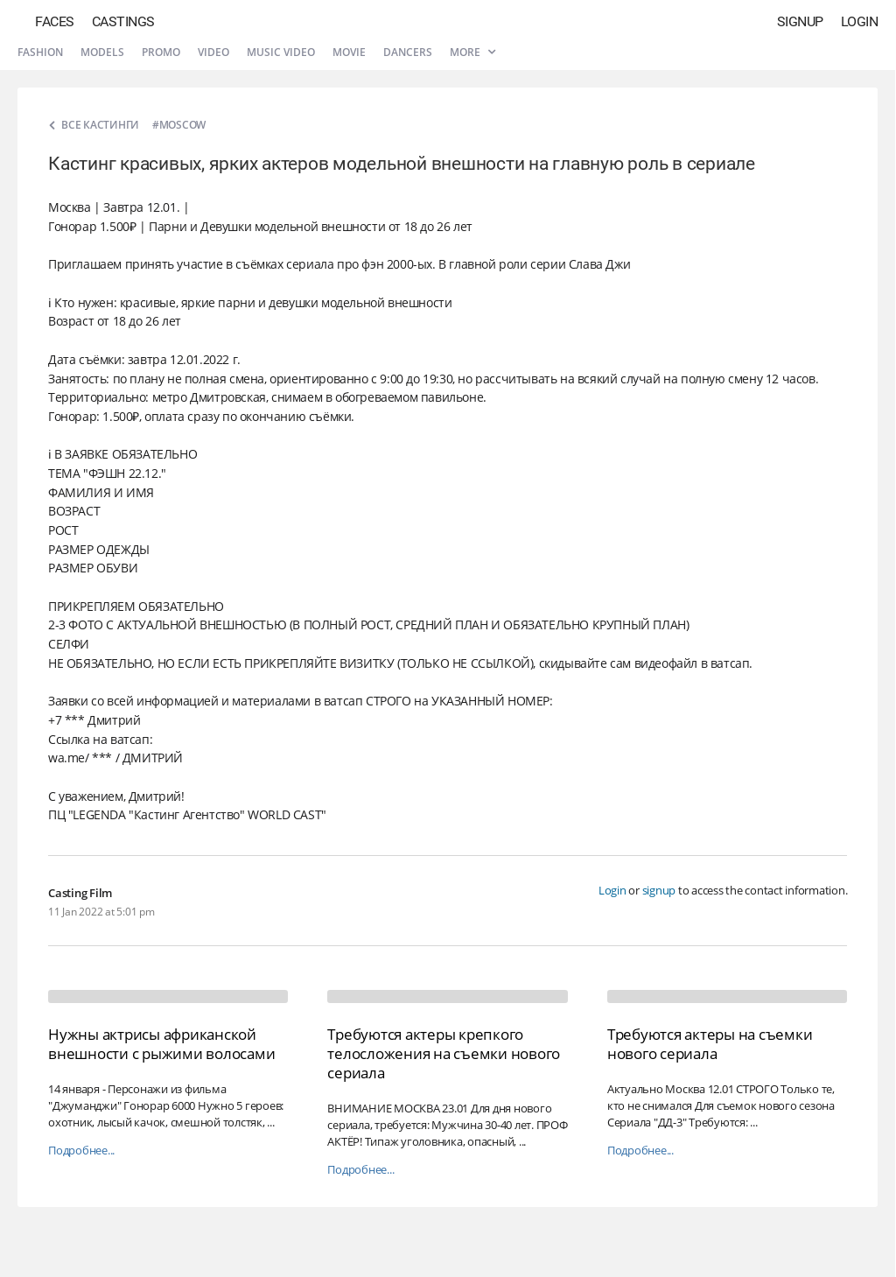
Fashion (40, 52)
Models (102, 52)
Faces (54, 21)
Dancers (407, 52)
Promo (161, 52)
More (472, 52)
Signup (800, 21)
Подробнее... (81, 1150)
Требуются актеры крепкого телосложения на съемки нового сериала (443, 1053)
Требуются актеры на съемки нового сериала (710, 1043)
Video (213, 52)
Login (859, 21)
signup (659, 890)
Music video (281, 52)
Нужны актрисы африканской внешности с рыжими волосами (161, 1043)
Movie (349, 52)
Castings (123, 21)
